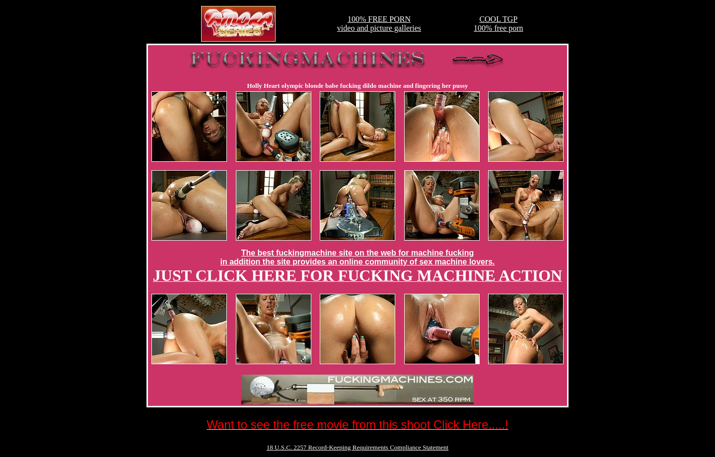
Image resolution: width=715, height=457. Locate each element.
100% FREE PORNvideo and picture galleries (379, 23)
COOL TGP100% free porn (498, 23)
